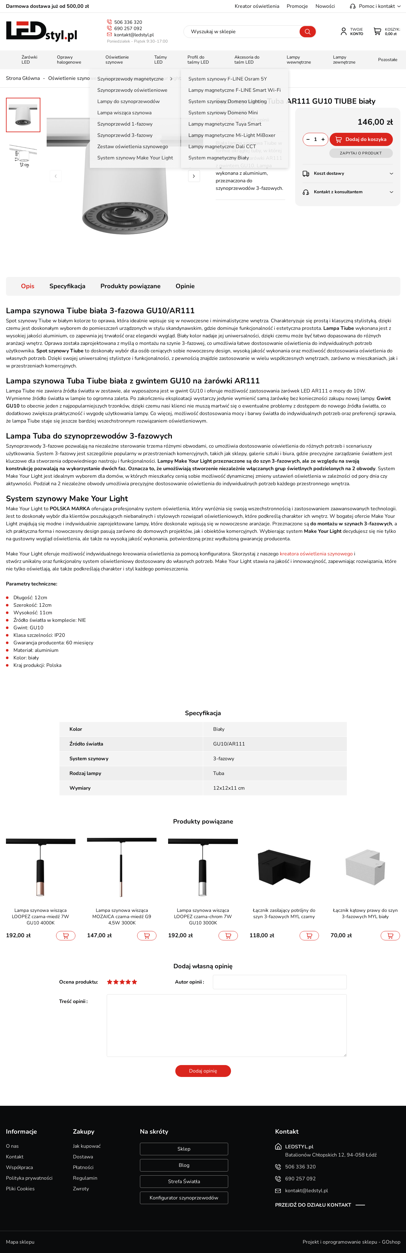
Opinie (185, 286)
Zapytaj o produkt (361, 153)
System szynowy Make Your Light (143, 78)
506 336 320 (128, 22)
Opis (27, 286)
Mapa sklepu (20, 1242)
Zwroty (81, 1188)
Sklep (183, 1149)
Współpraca (19, 1167)
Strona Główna (23, 78)
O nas (12, 1146)
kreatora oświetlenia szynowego (316, 553)
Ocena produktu (78, 982)
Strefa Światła (184, 1181)
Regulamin (85, 1178)
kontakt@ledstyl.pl (134, 35)
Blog (184, 1165)
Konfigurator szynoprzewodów (184, 1197)
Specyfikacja (67, 286)
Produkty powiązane (130, 286)
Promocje (297, 6)
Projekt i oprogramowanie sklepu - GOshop (351, 1242)
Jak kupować (86, 1146)
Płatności (83, 1167)
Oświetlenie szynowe (72, 78)
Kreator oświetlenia (257, 6)
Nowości (325, 6)
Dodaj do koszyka (366, 139)
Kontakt (14, 1156)
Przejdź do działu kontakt (313, 1205)
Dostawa (83, 1156)
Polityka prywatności (29, 1178)
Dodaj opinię (203, 1071)
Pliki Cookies (20, 1188)
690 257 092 (128, 28)
